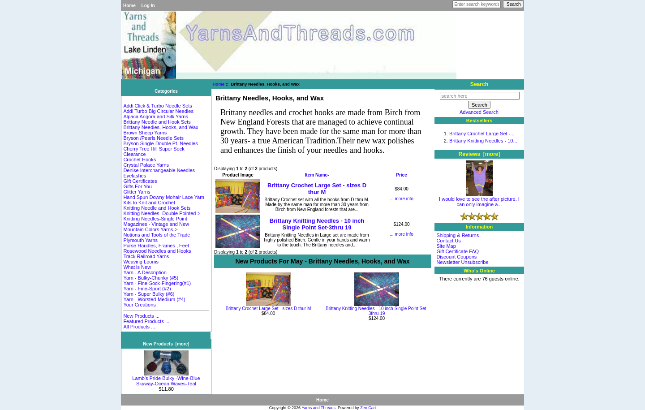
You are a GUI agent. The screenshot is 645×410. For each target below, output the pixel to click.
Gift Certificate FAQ (457, 251)
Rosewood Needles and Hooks (157, 251)
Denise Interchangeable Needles (159, 170)
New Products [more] (166, 343)
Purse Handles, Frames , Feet (156, 245)
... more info (401, 198)
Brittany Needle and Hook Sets (156, 122)
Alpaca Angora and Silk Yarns (155, 116)
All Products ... (139, 326)
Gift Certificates (140, 181)
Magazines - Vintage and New (156, 224)
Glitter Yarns (136, 191)
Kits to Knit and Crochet (149, 202)
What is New (137, 267)
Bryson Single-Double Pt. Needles (160, 143)
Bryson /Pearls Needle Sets (153, 138)
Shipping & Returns (457, 235)
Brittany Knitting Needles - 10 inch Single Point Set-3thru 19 (317, 224)
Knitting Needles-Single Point (155, 218)
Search (479, 84)
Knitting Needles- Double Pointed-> (161, 213)
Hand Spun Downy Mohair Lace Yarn (163, 197)
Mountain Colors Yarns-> (150, 229)
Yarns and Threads (318, 408)
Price (401, 175)
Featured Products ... (146, 321)
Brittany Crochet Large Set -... (482, 133)
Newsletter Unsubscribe (462, 262)
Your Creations (139, 304)
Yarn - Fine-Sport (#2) (147, 288)
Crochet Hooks (139, 159)
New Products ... (141, 316)
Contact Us (448, 240)
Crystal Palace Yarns (146, 165)
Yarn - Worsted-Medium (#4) (154, 299)
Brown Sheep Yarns (145, 132)
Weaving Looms (141, 261)
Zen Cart (368, 408)
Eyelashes (134, 175)
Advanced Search (479, 112)
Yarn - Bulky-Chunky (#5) (150, 278)
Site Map (446, 246)
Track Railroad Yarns (146, 256)
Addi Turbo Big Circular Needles (158, 111)
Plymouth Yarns (140, 240)
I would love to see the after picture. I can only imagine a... (479, 199)
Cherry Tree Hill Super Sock (153, 148)
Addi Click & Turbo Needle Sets (157, 105)
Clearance (134, 154)
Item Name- (317, 175)
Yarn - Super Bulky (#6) (148, 294)
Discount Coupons (456, 256)
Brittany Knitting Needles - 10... (483, 140)
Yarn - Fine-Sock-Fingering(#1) (157, 283)
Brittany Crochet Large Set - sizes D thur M (316, 188)
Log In (148, 5)
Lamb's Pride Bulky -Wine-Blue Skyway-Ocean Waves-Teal (166, 378)
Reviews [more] (479, 154)
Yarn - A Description (144, 272)
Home (129, 5)
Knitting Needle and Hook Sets (156, 208)
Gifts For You (137, 186)
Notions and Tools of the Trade (156, 234)
